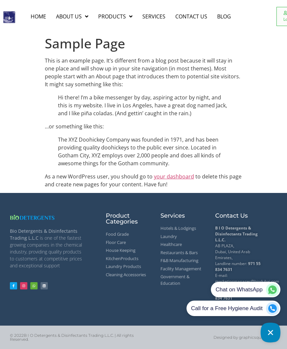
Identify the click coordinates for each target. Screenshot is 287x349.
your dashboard (174, 176)
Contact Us (231, 215)
